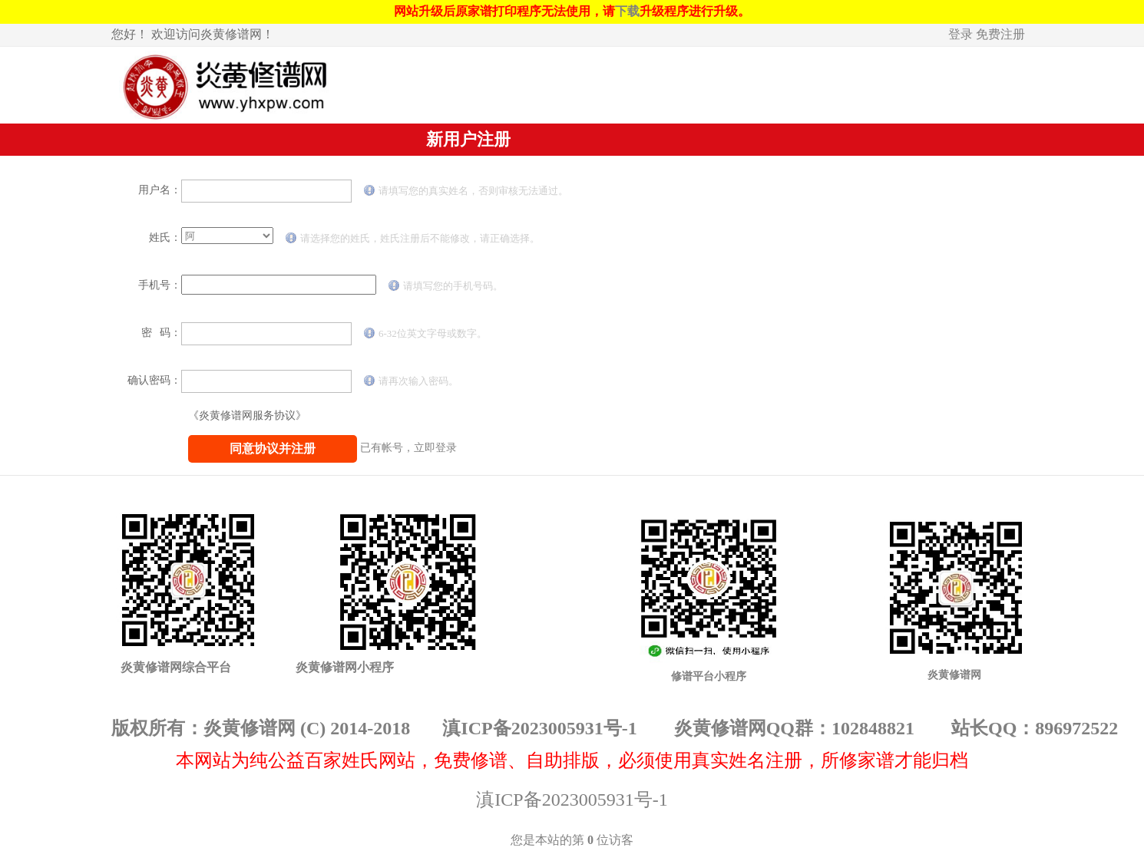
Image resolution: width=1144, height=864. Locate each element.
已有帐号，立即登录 (408, 447)
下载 (627, 11)
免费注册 (1000, 34)
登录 (960, 34)
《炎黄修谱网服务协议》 (247, 415)
